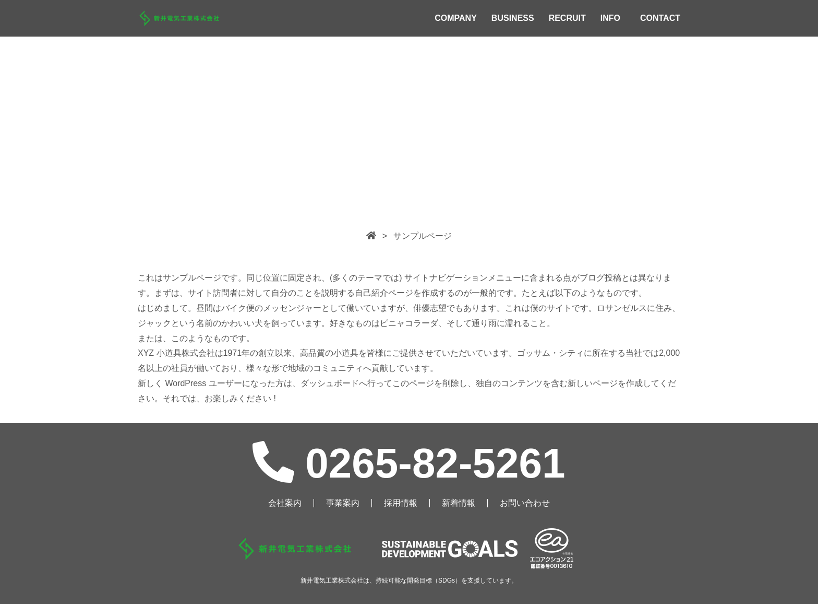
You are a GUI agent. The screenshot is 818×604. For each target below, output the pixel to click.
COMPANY (456, 18)
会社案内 (285, 503)
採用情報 (400, 503)
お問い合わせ (525, 503)
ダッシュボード (329, 383)
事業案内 (342, 503)
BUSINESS (512, 18)
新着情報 (458, 503)
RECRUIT (567, 18)
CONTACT (660, 18)
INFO (610, 18)
